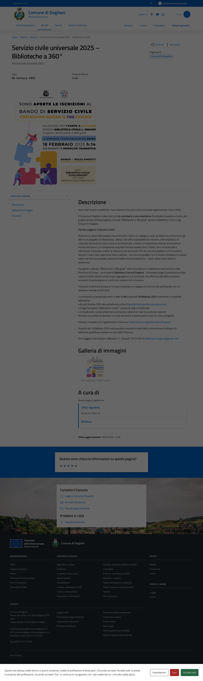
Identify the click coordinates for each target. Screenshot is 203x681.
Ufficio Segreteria (90, 407)
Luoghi (153, 592)
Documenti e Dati (18, 587)
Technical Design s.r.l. (29, 673)
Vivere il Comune (78, 25)
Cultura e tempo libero (67, 591)
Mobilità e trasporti (112, 578)
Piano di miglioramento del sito (117, 635)
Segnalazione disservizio (68, 621)
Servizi (58, 25)
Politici (13, 573)
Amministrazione (25, 25)
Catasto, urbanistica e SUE (69, 587)
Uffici (12, 564)
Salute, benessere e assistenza (117, 582)
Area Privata (16, 655)
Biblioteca (86, 421)
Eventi (153, 597)
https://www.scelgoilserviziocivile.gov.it (150, 322)
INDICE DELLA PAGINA (39, 196)
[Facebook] (151, 14)
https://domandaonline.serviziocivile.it (146, 304)
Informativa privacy (112, 617)
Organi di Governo (18, 569)
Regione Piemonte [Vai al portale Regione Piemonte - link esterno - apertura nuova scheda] (20, 3)
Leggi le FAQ (62, 612)
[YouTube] (156, 14)
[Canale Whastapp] (162, 14)
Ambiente (61, 569)
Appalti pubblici (64, 578)
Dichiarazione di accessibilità (116, 630)
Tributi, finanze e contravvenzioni (118, 587)
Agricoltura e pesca (65, 564)
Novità (44, 25)
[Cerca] (187, 14)
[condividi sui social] (157, 44)
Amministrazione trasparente (117, 612)
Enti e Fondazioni (18, 582)
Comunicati (155, 569)
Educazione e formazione (68, 596)
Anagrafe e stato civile (67, 573)
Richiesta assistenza (66, 626)
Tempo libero (159, 25)
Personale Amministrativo (22, 578)
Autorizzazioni (63, 582)
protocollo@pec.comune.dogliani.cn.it (32, 632)
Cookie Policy (109, 621)
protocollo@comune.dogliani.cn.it (31, 629)
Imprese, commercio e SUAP (116, 573)
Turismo (143, 25)
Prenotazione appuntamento (70, 617)
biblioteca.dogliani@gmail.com (162, 338)
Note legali (108, 626)
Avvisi (152, 573)
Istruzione (128, 25)
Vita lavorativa (110, 596)
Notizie (153, 564)
